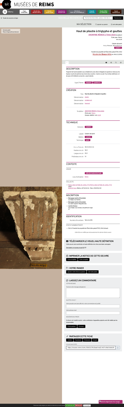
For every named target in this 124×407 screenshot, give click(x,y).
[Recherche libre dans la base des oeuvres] (98, 18)
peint (87, 140)
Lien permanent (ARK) (71, 344)
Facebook (78, 340)
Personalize (87, 405)
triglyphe (88, 83)
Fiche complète (83, 259)
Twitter (70, 340)
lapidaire (118, 48)
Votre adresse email (71, 310)
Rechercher (118, 18)
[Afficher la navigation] (5, 11)
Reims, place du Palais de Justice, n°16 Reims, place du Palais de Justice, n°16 (90, 185)
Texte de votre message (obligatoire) (75, 287)
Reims (93, 113)
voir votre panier (116, 24)
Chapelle (91, 11)
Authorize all (70, 405)
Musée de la (61, 11)
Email (95, 340)
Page (24, 11)
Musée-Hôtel (103, 11)
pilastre (87, 97)
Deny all (79, 405)
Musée (49, 11)
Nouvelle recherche (70, 18)
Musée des (37, 11)
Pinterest (87, 340)
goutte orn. (97, 83)
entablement (88, 100)
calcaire (88, 137)
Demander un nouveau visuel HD (75, 248)
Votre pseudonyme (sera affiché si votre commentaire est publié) (83, 304)
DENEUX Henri (72, 188)
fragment (87, 103)
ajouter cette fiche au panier (76, 272)
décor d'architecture (93, 173)
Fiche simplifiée (72, 259)
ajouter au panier (101, 24)
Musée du (77, 11)
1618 (99, 115)
